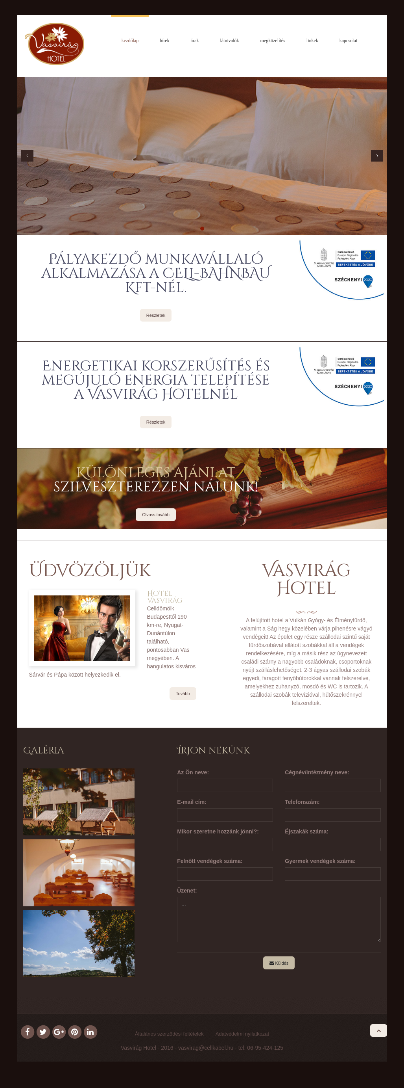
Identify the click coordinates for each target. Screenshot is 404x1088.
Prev (27, 158)
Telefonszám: (302, 804)
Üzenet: (187, 892)
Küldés (278, 965)
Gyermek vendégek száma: (320, 863)
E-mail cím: (192, 804)
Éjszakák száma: (306, 833)
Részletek (155, 317)
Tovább (183, 695)
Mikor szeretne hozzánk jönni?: (218, 833)
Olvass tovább (156, 516)
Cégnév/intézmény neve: (317, 774)
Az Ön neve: (193, 774)
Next (377, 158)
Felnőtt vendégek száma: (210, 863)
